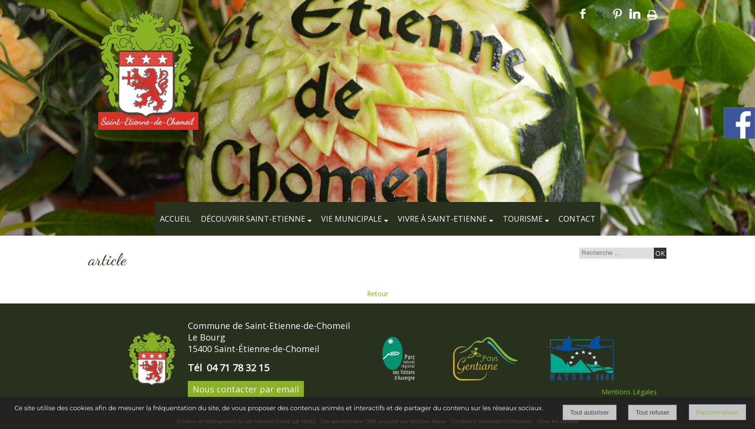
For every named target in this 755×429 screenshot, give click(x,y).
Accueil (175, 219)
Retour (377, 293)
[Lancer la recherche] (660, 253)
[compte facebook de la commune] (739, 136)
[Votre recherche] (615, 252)
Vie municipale (351, 219)
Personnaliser (717, 412)
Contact (577, 219)
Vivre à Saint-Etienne (442, 219)
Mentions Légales (629, 391)
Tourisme (523, 219)
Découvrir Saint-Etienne (253, 219)
